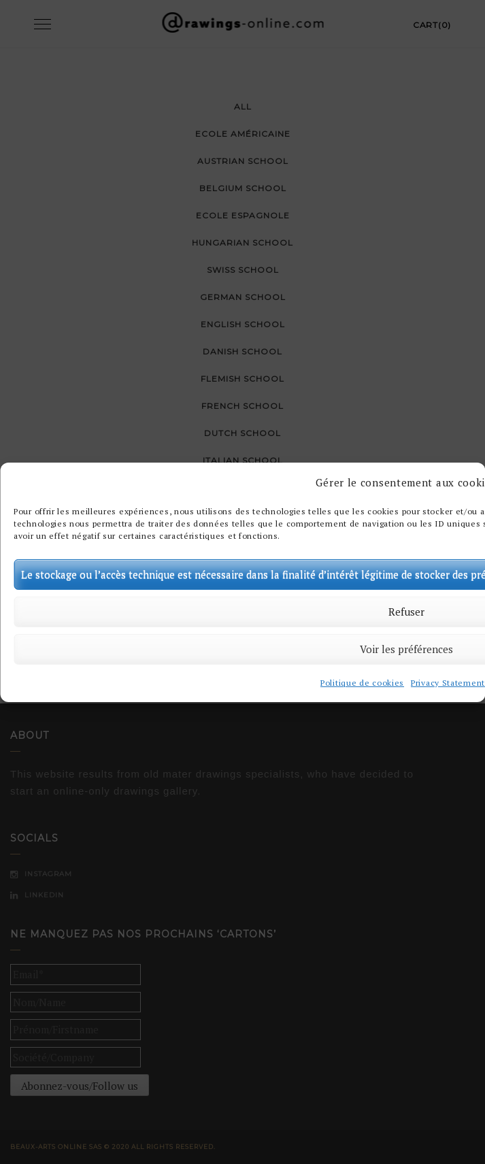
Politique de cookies (362, 683)
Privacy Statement (448, 683)
